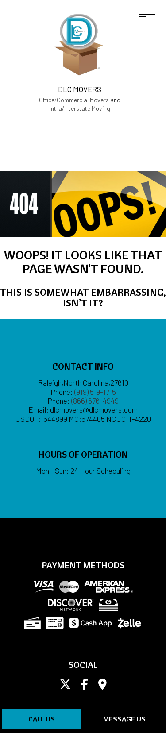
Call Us (41, 718)
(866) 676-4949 (95, 400)
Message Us (124, 718)
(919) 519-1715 (95, 391)
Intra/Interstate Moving (80, 108)
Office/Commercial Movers (74, 100)
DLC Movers (79, 89)
